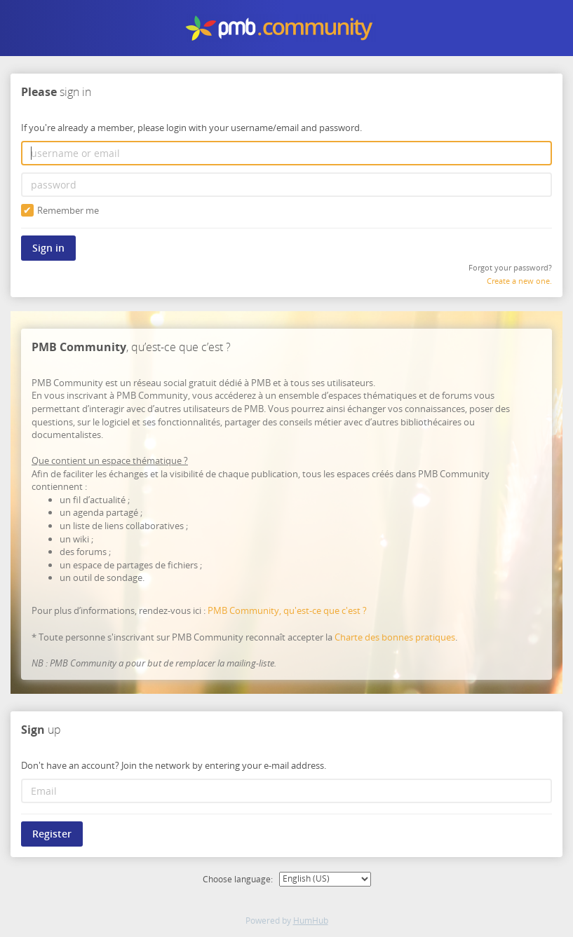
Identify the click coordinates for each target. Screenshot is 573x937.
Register (52, 834)
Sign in (48, 247)
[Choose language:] (325, 879)
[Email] (286, 791)
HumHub (310, 920)
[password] (286, 184)
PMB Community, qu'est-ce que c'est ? (287, 611)
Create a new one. (519, 280)
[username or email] (286, 153)
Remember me (60, 210)
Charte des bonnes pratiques (395, 637)
